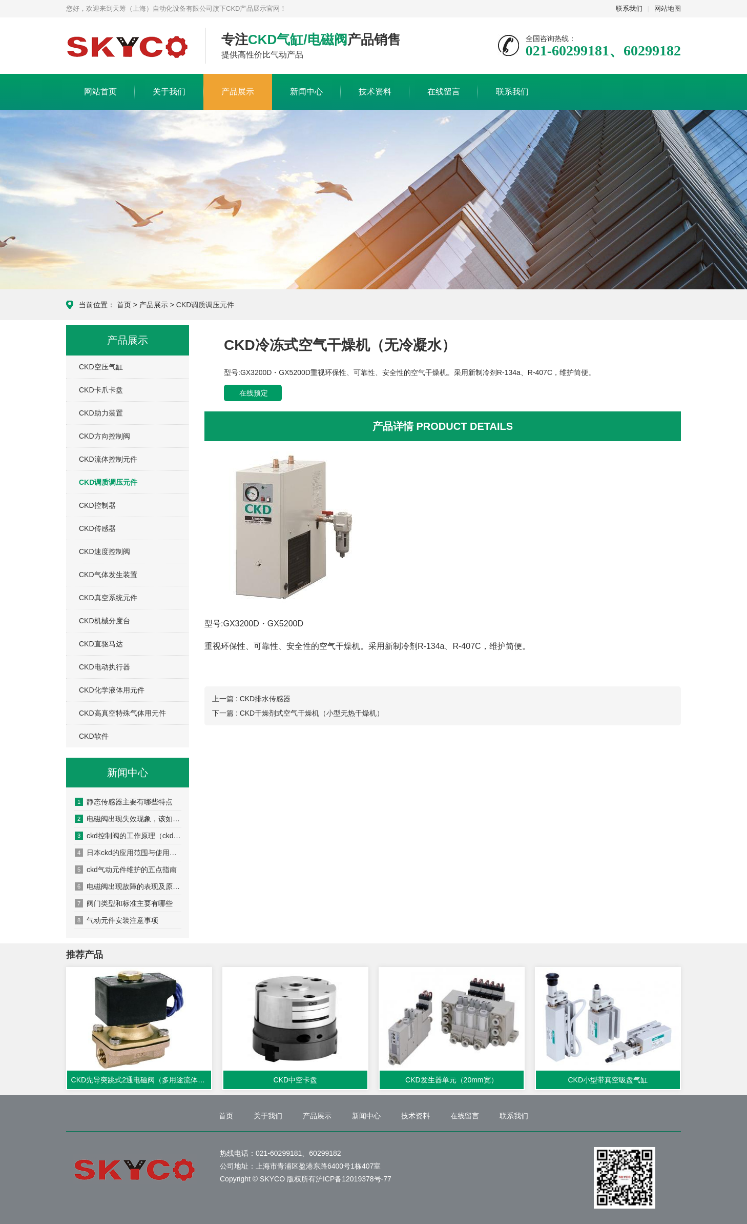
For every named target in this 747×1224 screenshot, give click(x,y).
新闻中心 (306, 91)
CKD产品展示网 (128, 46)
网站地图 (667, 8)
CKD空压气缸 (101, 367)
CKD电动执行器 (104, 667)
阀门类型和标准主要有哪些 (124, 903)
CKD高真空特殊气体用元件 (122, 713)
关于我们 (169, 91)
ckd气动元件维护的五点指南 (126, 869)
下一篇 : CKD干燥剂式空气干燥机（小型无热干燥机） (298, 713)
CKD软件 (94, 736)
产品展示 (237, 91)
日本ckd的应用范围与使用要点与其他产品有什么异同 (128, 852)
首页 (124, 305)
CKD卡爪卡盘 (101, 390)
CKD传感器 (97, 528)
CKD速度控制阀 (104, 551)
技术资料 (375, 91)
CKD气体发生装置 (108, 574)
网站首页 (100, 91)
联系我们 (629, 8)
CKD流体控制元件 (108, 459)
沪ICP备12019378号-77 (353, 1179)
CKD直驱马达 (101, 644)
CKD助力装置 (101, 413)
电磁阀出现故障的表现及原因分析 (128, 886)
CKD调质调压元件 (205, 305)
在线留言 (443, 91)
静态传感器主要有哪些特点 (124, 802)
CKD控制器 (97, 505)
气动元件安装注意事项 (116, 920)
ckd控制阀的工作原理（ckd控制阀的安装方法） (128, 836)
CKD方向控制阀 (104, 436)
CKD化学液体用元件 (111, 690)
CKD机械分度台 (104, 621)
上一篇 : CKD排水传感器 (251, 699)
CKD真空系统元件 (108, 598)
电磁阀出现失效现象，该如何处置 (128, 819)
